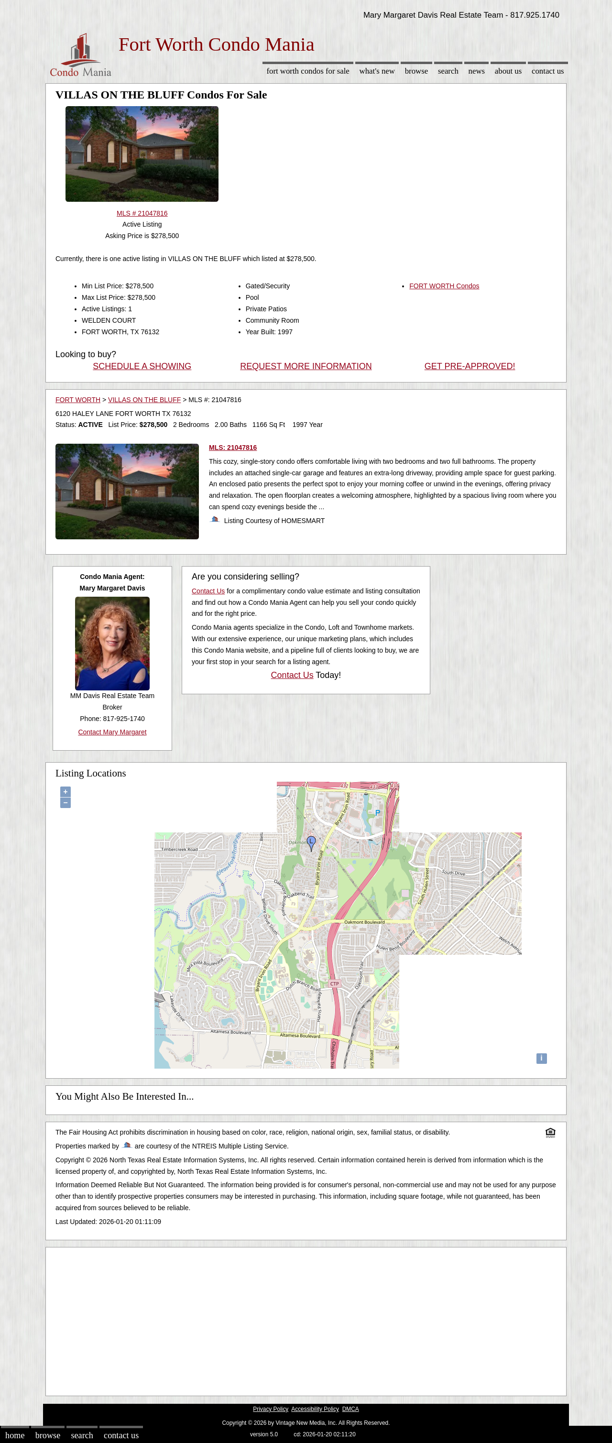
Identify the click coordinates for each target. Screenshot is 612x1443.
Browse (416, 71)
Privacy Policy (270, 1409)
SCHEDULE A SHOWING (142, 366)
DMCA (350, 1409)
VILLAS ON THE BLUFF (144, 400)
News (477, 71)
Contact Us (548, 71)
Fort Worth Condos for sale (307, 71)
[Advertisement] (306, 1319)
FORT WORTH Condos (444, 286)
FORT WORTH (77, 400)
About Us (508, 71)
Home (14, 1435)
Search (448, 71)
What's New (377, 71)
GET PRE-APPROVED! (470, 366)
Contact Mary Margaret (112, 732)
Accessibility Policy (315, 1409)
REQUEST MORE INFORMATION (306, 366)
